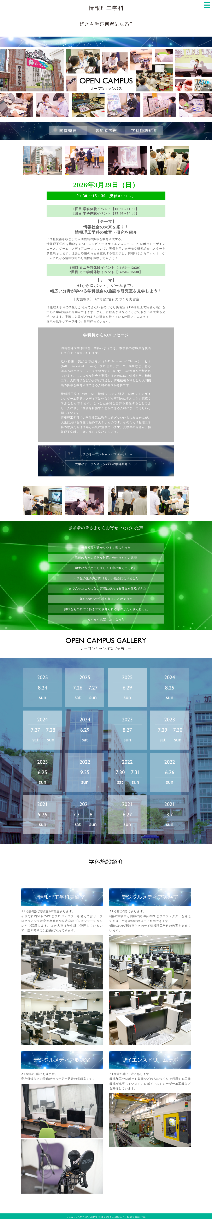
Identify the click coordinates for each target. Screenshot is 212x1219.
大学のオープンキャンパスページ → (106, 454)
